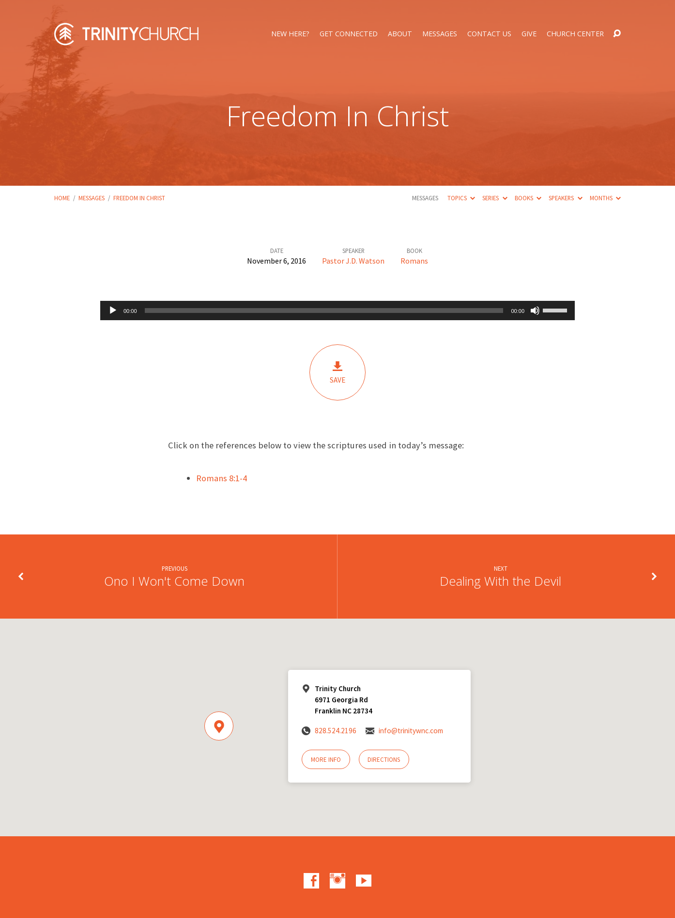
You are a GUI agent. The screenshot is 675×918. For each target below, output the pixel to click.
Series (494, 198)
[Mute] (535, 310)
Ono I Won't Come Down (174, 581)
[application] (337, 310)
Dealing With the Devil (500, 581)
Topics (461, 198)
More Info (326, 759)
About (400, 33)
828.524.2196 (335, 730)
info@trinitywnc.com (411, 730)
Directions (384, 759)
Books (528, 198)
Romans (414, 261)
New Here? (290, 33)
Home (62, 198)
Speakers (565, 198)
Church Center (575, 33)
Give (529, 33)
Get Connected (349, 33)
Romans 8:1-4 (221, 478)
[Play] (113, 310)
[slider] (324, 310)
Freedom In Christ (139, 198)
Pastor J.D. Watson (353, 261)
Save (337, 372)
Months (605, 198)
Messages (439, 33)
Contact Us (489, 33)
